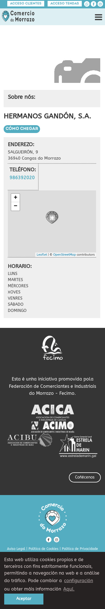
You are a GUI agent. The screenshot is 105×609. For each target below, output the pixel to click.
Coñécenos (85, 477)
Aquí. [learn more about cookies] (68, 589)
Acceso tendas (64, 3)
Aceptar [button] (23, 598)
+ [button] (15, 198)
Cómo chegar (22, 129)
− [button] (15, 206)
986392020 (22, 177)
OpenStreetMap (64, 254)
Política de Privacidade (80, 549)
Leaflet (42, 254)
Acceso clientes (25, 3)
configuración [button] (78, 580)
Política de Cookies (44, 549)
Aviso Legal (16, 549)
